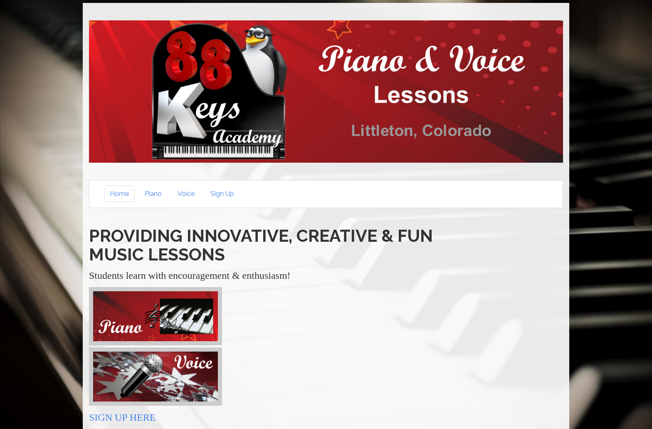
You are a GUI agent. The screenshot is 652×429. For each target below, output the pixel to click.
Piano (153, 194)
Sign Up (222, 194)
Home (119, 194)
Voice (186, 194)
